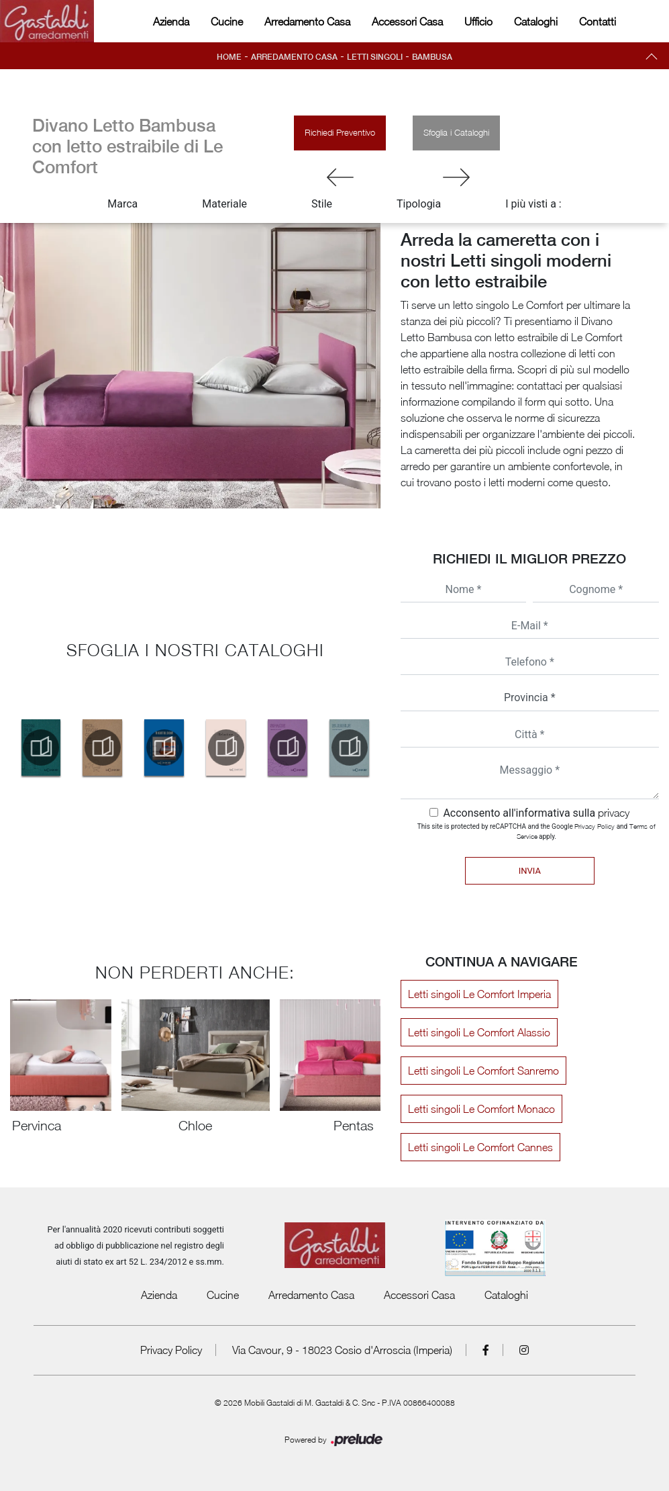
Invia (530, 871)
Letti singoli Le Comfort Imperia (479, 994)
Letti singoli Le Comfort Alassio (479, 1032)
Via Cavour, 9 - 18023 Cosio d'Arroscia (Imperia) (342, 1350)
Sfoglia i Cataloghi (456, 132)
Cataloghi (536, 21)
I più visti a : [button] (533, 203)
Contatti (597, 21)
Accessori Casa (407, 21)
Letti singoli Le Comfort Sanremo (483, 1071)
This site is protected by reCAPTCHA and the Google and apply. (536, 831)
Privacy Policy (594, 826)
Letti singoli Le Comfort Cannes (480, 1147)
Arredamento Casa (307, 21)
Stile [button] (321, 203)
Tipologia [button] (419, 203)
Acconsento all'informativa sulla (536, 813)
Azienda (171, 21)
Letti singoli (375, 57)
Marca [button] (122, 203)
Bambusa (432, 57)
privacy (613, 813)
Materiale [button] (224, 203)
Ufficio (478, 21)
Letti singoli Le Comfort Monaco (481, 1109)
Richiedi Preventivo (340, 132)
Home (229, 57)
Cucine (227, 21)
